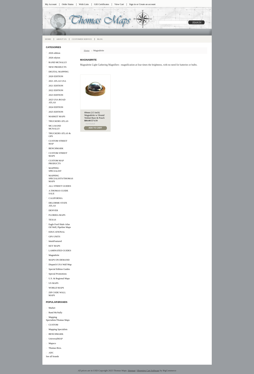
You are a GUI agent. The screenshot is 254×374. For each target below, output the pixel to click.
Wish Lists (84, 4)
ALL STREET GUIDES (60, 186)
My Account (51, 4)
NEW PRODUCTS (59, 67)
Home (87, 50)
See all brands (52, 356)
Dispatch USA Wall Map (60, 264)
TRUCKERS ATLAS (58, 121)
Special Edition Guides (59, 269)
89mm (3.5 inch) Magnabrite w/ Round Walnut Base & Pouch (94, 115)
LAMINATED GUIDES (60, 250)
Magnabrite (54, 255)
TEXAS (59, 219)
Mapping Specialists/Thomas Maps (58, 318)
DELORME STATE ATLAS (58, 204)
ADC (51, 352)
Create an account (147, 4)
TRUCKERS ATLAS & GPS (60, 134)
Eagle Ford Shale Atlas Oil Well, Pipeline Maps (60, 225)
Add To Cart (95, 128)
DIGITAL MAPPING (59, 71)
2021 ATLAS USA (59, 81)
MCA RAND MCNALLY (55, 127)
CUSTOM (53, 324)
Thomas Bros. (55, 348)
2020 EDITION (59, 76)
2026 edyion (54, 57)
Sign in (132, 4)
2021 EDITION (56, 85)
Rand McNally (55, 312)
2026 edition (54, 53)
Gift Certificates (101, 4)
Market (52, 307)
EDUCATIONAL (57, 231)
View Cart (119, 4)
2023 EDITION (56, 95)
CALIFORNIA (59, 198)
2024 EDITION (56, 107)
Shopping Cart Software (148, 370)
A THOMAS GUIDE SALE (59, 192)
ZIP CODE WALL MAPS (57, 294)
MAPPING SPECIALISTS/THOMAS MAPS (59, 178)
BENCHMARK (56, 148)
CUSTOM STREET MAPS (58, 154)
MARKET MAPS (57, 116)
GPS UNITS (54, 236)
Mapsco (52, 343)
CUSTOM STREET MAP (58, 142)
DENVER (53, 210)
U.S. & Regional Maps (59, 278)
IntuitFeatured (55, 241)
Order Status (68, 4)
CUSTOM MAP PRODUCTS (56, 162)
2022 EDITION (56, 90)
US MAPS (59, 283)
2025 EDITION (56, 111)
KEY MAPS (54, 245)
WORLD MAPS (56, 287)
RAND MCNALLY (58, 62)
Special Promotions (59, 273)
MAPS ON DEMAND (59, 259)
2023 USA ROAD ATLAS (57, 101)
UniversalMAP (56, 338)
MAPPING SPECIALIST (55, 169)
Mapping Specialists (58, 329)
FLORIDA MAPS (57, 215)
